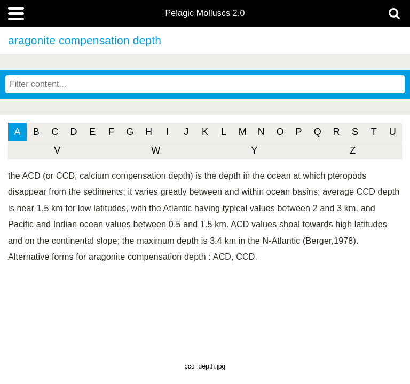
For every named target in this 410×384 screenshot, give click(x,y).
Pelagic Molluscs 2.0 (205, 13)
